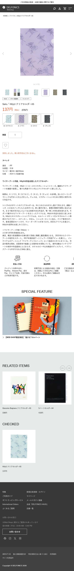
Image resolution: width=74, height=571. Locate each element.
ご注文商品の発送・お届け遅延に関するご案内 (37, 2)
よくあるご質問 (8, 508)
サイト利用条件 (7, 558)
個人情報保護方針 (19, 554)
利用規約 (53, 554)
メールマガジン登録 (34, 500)
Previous (3, 53)
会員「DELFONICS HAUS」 (37, 504)
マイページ (31, 496)
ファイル (12, 15)
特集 (4, 492)
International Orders (10, 504)
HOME (5, 15)
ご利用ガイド (7, 496)
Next (70, 53)
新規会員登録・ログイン (36, 492)
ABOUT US (6, 554)
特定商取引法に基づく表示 (37, 554)
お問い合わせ (14, 532)
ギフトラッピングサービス (12, 500)
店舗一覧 (30, 508)
